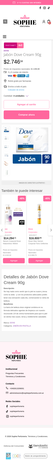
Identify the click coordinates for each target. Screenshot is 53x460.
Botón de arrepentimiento (35, 456)
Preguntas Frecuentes (15, 373)
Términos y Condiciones (15, 376)
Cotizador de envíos (16, 90)
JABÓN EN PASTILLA (22, 326)
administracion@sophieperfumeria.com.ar (25, 393)
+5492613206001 (15, 389)
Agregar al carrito (26, 104)
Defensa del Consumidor (14, 446)
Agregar (14, 260)
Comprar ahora (26, 115)
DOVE (12, 323)
